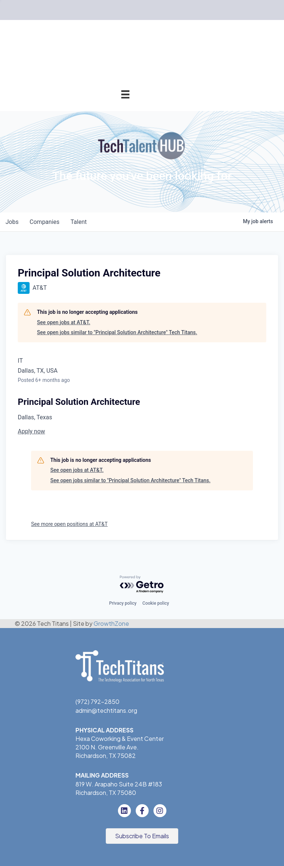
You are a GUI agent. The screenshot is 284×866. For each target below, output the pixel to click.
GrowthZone (111, 623)
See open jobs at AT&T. (63, 322)
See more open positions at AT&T (69, 524)
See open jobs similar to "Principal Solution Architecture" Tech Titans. (117, 332)
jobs (12, 221)
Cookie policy (155, 603)
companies (46, 221)
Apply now (31, 431)
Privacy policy (122, 603)
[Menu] (125, 94)
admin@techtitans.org (106, 710)
